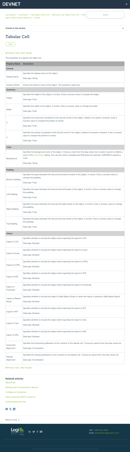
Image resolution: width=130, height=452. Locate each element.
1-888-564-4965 (100, 430)
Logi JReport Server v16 (40, 15)
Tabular (37, 18)
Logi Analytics (11, 15)
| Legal (79, 449)
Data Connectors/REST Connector (20, 397)
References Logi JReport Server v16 (65, 15)
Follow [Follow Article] (10, 44)
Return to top (13, 420)
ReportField (10, 382)
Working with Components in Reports (22, 387)
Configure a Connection (16, 392)
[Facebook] (7, 409)
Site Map (95, 449)
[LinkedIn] (14, 409)
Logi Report (23, 15)
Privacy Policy (86, 449)
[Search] (105, 14)
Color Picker (38, 155)
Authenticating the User (16, 402)
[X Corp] (10, 409)
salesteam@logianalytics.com (107, 433)
